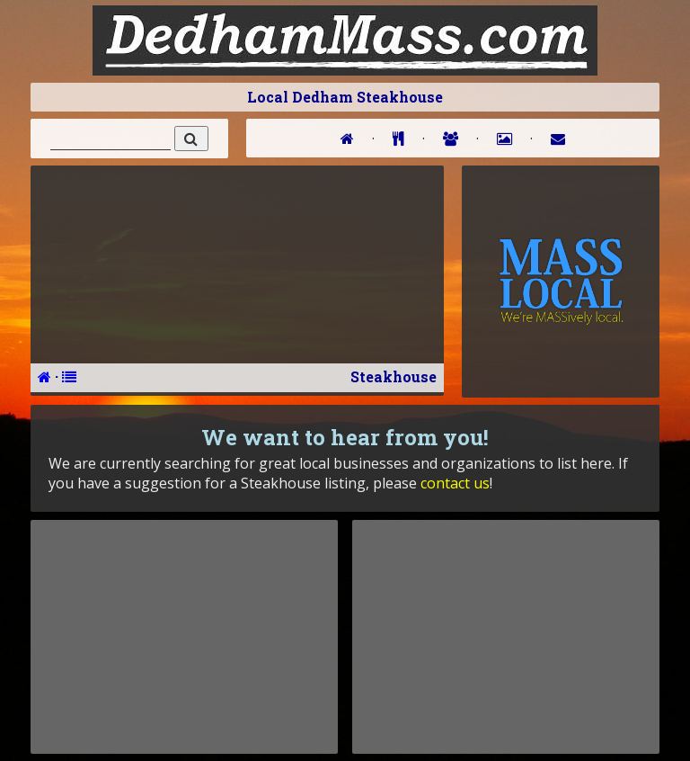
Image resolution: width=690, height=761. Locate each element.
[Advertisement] (184, 636)
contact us (455, 483)
